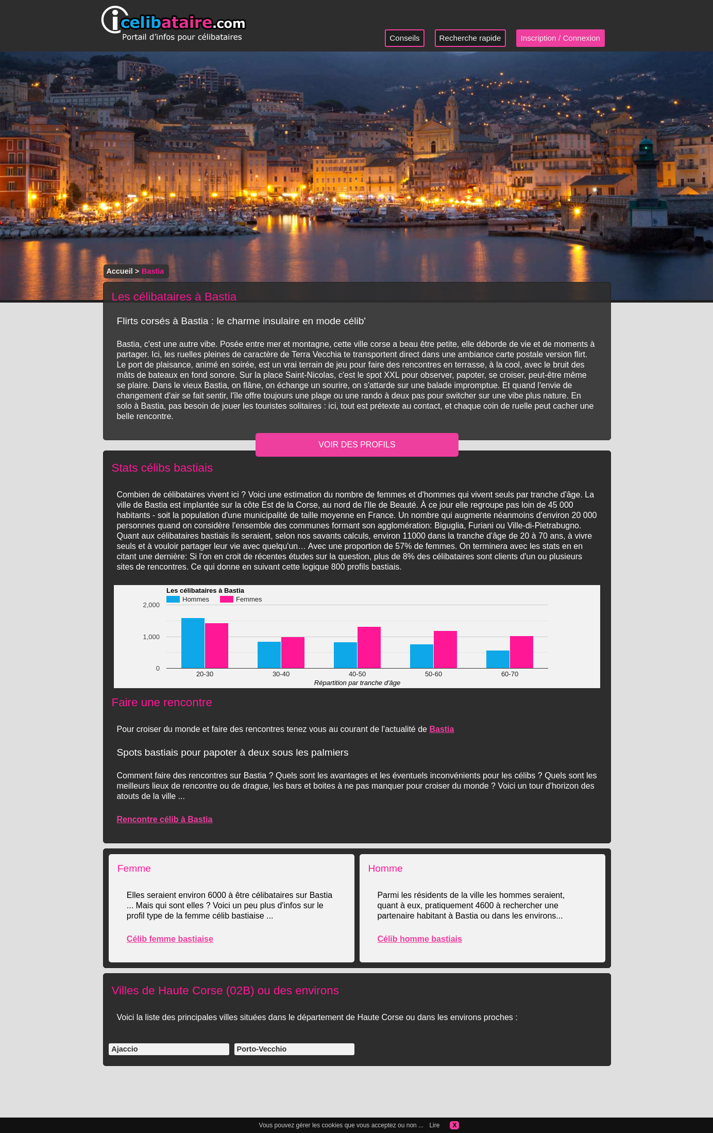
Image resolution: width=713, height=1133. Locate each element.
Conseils (404, 38)
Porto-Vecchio (262, 1049)
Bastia (441, 729)
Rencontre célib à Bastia (164, 819)
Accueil (119, 271)
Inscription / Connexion (561, 38)
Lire (434, 1125)
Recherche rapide (470, 38)
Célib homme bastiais (419, 939)
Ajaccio (124, 1049)
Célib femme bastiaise (170, 939)
